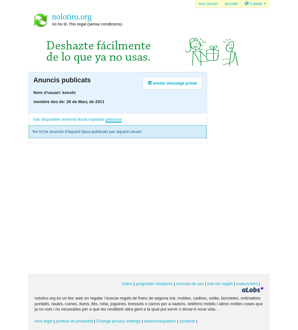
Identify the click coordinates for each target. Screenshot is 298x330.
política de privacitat (74, 321)
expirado (97, 119)
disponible (50, 119)
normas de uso (190, 283)
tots (36, 119)
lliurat (82, 119)
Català (255, 3)
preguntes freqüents (154, 283)
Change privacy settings (118, 321)
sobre (127, 283)
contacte (187, 321)
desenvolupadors (160, 321)
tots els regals (220, 283)
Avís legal (43, 321)
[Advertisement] (242, 172)
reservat (68, 119)
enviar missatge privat (172, 83)
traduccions (247, 283)
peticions (114, 119)
